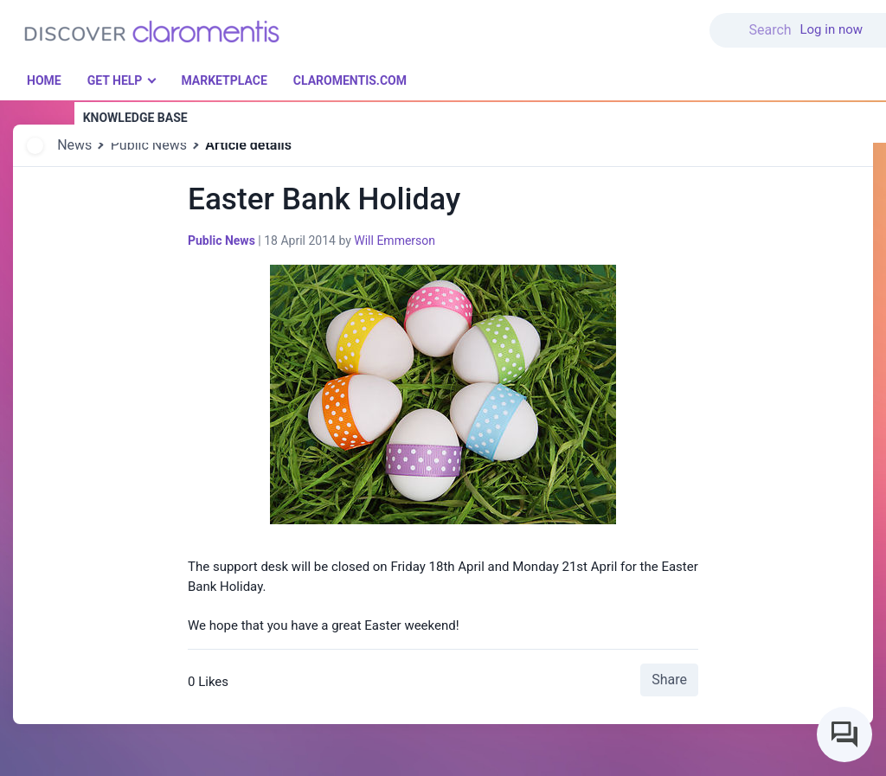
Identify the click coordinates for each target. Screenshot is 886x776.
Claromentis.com (350, 80)
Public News (149, 145)
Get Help (115, 80)
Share (669, 679)
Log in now (831, 29)
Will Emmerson (394, 240)
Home (44, 80)
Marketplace (223, 80)
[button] (754, 20)
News (74, 145)
